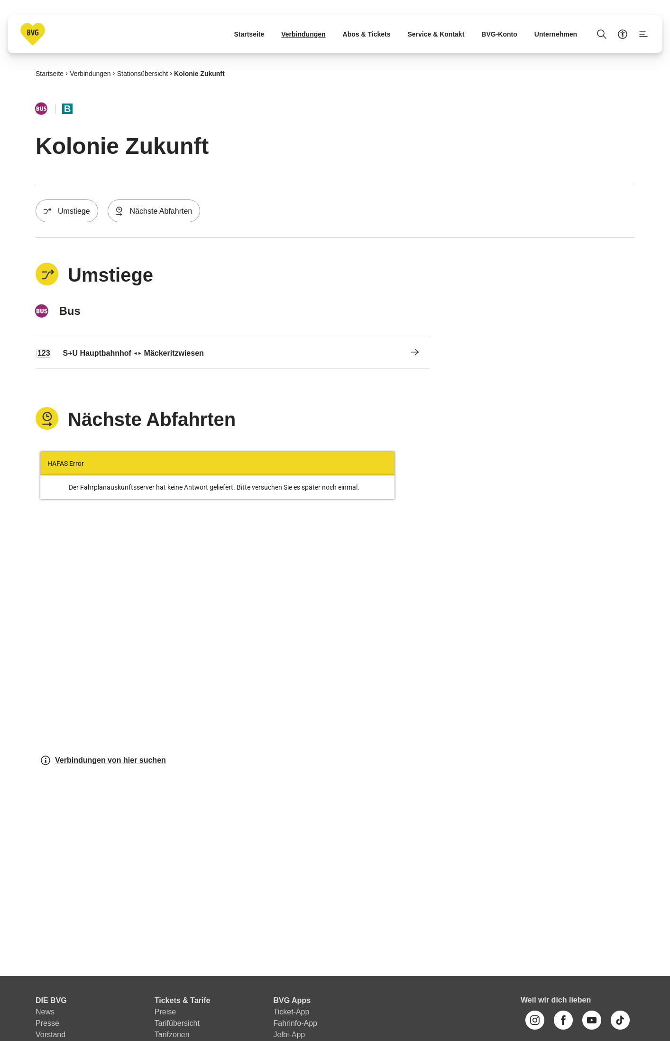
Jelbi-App (289, 1035)
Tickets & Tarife (183, 1000)
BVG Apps (292, 1000)
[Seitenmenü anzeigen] (643, 34)
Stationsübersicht (142, 73)
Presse (47, 1023)
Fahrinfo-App (296, 1023)
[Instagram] (534, 1020)
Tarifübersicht (177, 1023)
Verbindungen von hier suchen (103, 760)
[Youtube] (591, 1020)
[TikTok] (620, 1020)
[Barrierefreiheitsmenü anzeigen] (622, 34)
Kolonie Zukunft (199, 73)
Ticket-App (292, 1012)
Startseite (50, 73)
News (45, 1012)
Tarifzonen (172, 1035)
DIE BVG (51, 1000)
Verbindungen (90, 73)
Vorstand (50, 1035)
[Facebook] (563, 1020)
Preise (165, 1012)
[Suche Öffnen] (601, 34)
